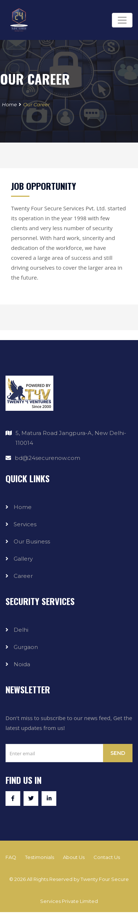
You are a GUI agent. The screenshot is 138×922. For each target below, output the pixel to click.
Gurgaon (26, 646)
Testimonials (39, 857)
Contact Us (106, 857)
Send (117, 753)
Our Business (32, 541)
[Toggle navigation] (122, 20)
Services (25, 524)
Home (9, 104)
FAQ (11, 857)
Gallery (23, 558)
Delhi (21, 629)
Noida (22, 664)
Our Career (36, 104)
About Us (74, 857)
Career (23, 575)
